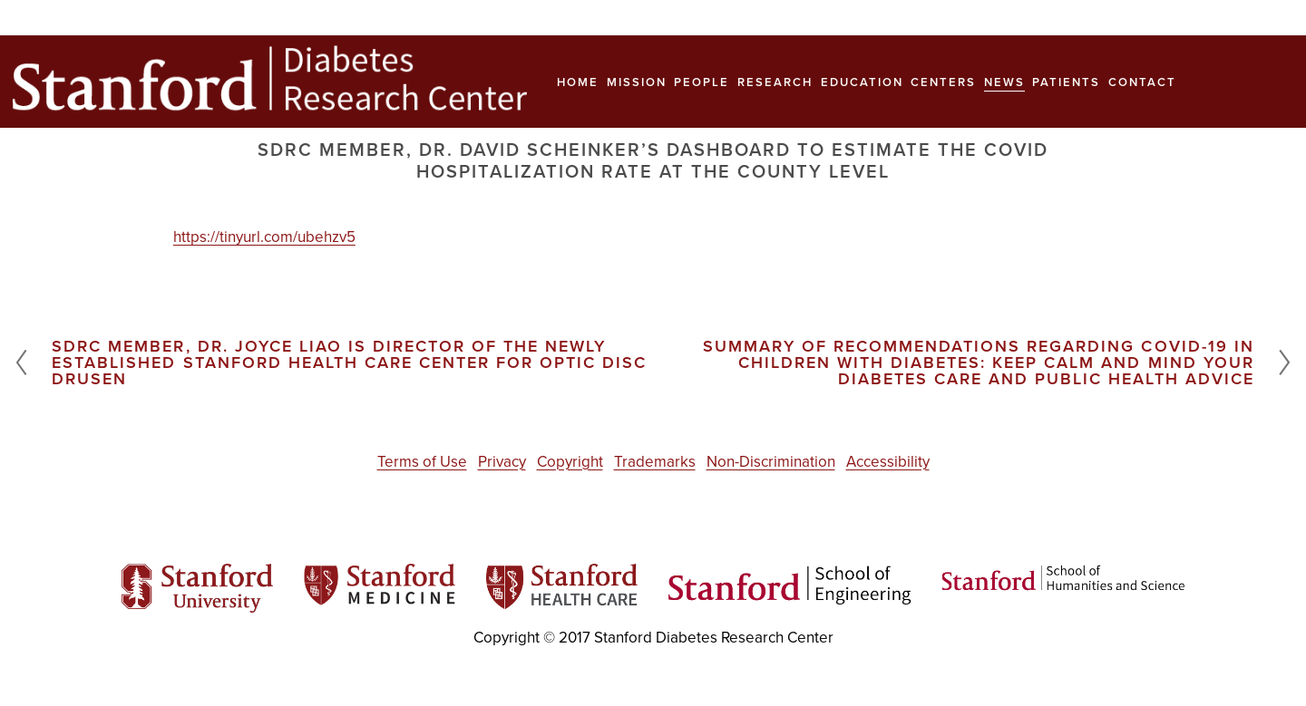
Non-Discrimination (771, 461)
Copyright (570, 461)
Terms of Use (422, 461)
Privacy (502, 461)
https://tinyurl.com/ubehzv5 (264, 236)
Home (578, 82)
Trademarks (655, 461)
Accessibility (888, 461)
